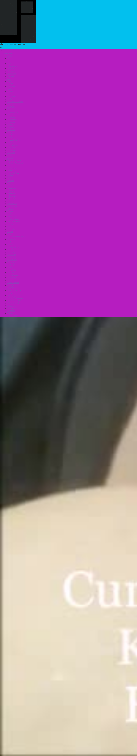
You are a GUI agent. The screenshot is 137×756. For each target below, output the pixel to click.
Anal (9, 63)
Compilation (12, 145)
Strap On (11, 285)
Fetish (10, 175)
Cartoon (11, 132)
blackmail (28, 706)
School (10, 265)
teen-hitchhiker (43, 706)
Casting (10, 135)
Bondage (11, 119)
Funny (10, 186)
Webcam (11, 311)
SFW (9, 267)
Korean (10, 211)
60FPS (10, 84)
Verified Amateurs (15, 298)
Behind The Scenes (15, 102)
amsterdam (69, 701)
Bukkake (11, 130)
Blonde (10, 114)
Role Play (11, 254)
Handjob (11, 193)
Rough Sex (12, 260)
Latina (10, 214)
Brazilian (11, 122)
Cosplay (11, 147)
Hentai (10, 76)
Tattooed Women (14, 290)
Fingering (11, 178)
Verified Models (14, 303)
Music (10, 224)
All (8, 79)
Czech (10, 158)
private (108, 701)
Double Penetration (15, 163)
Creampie (11, 150)
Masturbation (13, 219)
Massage (11, 216)
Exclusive (11, 168)
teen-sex (103, 697)
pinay (26, 701)
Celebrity (11, 137)
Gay (9, 81)
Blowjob (11, 117)
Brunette (11, 127)
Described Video (14, 160)
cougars (48, 701)
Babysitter (12, 96)
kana (75, 706)
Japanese (11, 73)
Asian (10, 91)
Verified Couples (14, 300)
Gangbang (12, 188)
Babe (10, 94)
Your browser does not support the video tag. (16, 730)
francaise (36, 701)
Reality (10, 249)
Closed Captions (14, 140)
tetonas (44, 697)
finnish (81, 701)
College (10, 142)
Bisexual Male (13, 112)
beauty (91, 701)
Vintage (11, 305)
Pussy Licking (13, 247)
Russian (11, 262)
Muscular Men (13, 221)
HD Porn (11, 198)
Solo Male (11, 277)
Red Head (11, 252)
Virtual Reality (13, 308)
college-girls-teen (62, 706)
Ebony (10, 61)
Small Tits (11, 270)
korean (92, 697)
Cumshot (11, 155)
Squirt (10, 280)
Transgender (13, 295)
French (10, 183)
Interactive (12, 203)
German (11, 191)
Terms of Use (13, 316)
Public (10, 244)
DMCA (10, 313)
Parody (10, 229)
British (10, 124)
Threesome (12, 71)
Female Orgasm (14, 173)
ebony (58, 701)
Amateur (11, 86)
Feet (9, 170)
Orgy (9, 226)
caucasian (65, 697)
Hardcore (11, 196)
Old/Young (12, 66)
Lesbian (11, 68)
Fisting (10, 181)
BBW (9, 99)
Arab (9, 89)
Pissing (10, 234)
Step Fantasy (13, 283)
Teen (9, 56)
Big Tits (10, 109)
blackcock (33, 697)
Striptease (12, 288)
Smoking (11, 272)
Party (10, 232)
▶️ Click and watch (68, 666)
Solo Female (12, 275)
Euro (9, 165)
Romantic (11, 257)
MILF (9, 58)
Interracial (12, 206)
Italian (10, 209)
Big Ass (10, 104)
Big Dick (11, 107)
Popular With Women (16, 237)
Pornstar (11, 239)
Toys (9, 293)
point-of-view (79, 697)
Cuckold (11, 152)
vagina (54, 697)
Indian (10, 201)
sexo (100, 701)
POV (9, 242)
